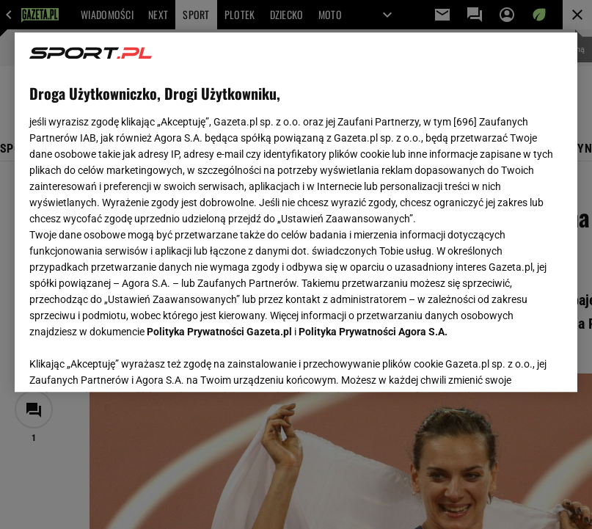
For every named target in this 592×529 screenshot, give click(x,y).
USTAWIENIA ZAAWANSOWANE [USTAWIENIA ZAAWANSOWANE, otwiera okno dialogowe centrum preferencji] (125, 362)
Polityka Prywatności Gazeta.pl (219, 332)
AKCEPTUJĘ (513, 363)
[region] (296, 212)
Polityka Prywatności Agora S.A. (373, 332)
